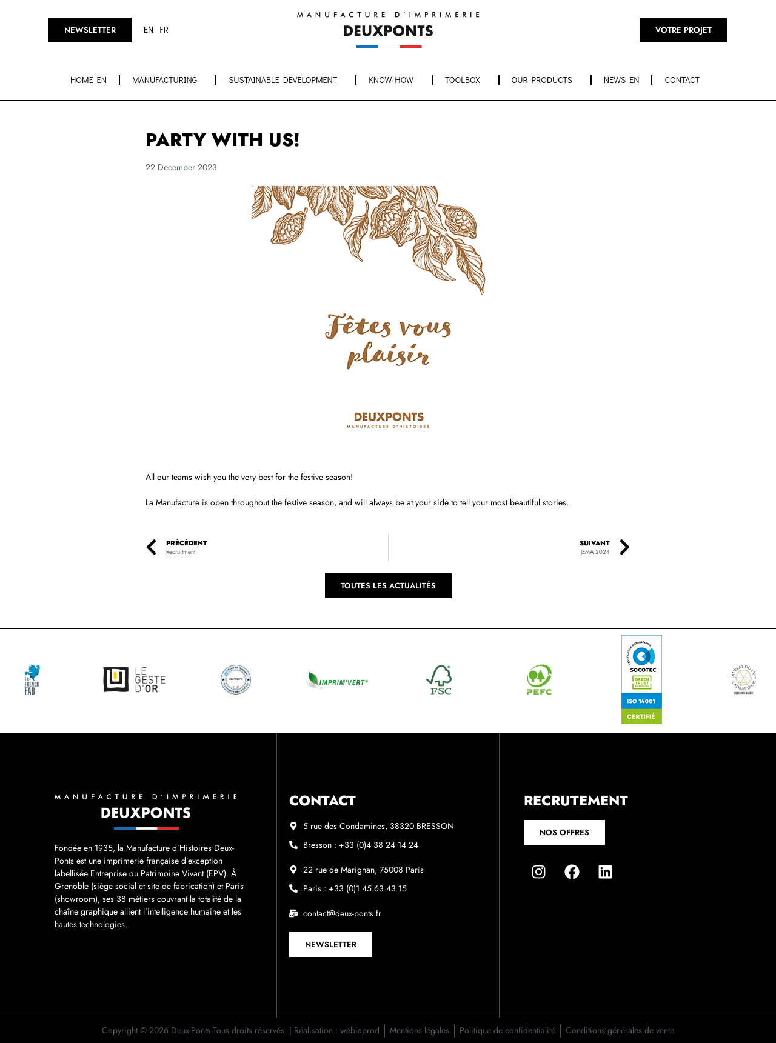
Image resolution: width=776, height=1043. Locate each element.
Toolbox (465, 80)
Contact (685, 80)
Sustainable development (286, 80)
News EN (622, 79)
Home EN (88, 79)
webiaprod (360, 1030)
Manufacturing (167, 80)
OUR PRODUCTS (545, 80)
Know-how (394, 80)
